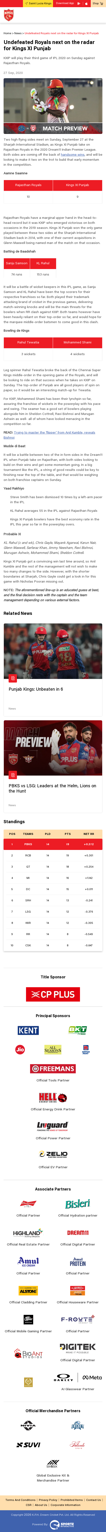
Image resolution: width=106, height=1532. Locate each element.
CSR (29, 1505)
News (12, 708)
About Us (41, 1505)
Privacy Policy (48, 1500)
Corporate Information (65, 1505)
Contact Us (93, 1500)
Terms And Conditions (20, 1500)
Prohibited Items (72, 1500)
